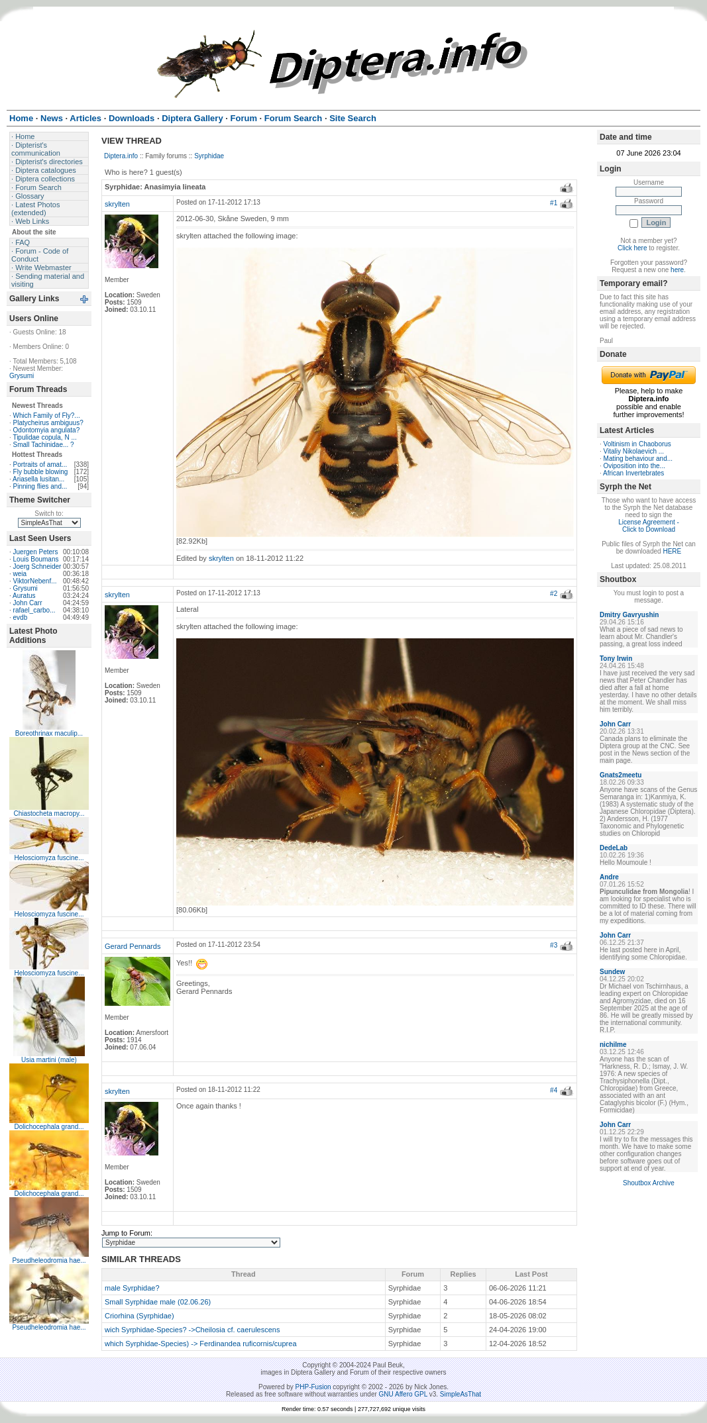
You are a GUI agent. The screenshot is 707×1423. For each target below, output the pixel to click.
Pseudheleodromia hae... (48, 1260)
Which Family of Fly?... (46, 415)
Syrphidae (209, 156)
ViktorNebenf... (35, 581)
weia (20, 573)
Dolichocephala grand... (48, 1126)
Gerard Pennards (132, 946)
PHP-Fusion (313, 1387)
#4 (553, 1090)
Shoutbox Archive (649, 1183)
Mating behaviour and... (638, 458)
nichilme (613, 1044)
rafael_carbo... (34, 610)
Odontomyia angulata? (46, 430)
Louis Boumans (36, 559)
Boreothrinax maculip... (49, 733)
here (677, 269)
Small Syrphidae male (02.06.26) (158, 1302)
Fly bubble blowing (40, 471)
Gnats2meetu (620, 775)
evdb (20, 617)
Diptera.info (121, 156)
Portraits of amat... (40, 464)
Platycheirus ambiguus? (48, 422)
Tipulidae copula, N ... (44, 437)
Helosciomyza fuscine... (48, 857)
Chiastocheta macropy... (48, 813)
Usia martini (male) (49, 1059)
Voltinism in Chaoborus (637, 444)
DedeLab (613, 848)
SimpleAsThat (460, 1394)
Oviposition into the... (634, 465)
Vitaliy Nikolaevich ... (634, 451)
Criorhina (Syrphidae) (139, 1316)
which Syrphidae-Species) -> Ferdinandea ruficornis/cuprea (201, 1344)
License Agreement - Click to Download (648, 525)
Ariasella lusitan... (38, 479)
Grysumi (21, 375)
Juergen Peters (35, 552)
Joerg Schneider (37, 566)
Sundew (612, 971)
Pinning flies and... (40, 486)
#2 (553, 593)
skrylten (117, 204)
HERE (672, 551)
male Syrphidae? (132, 1288)
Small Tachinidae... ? (43, 444)
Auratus (24, 595)
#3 (553, 945)
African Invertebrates (633, 473)
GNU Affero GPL (403, 1394)
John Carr (27, 603)
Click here (632, 248)
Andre (609, 877)
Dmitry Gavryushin (629, 614)
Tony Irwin (616, 658)
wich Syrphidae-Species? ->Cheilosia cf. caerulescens (192, 1330)
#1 (553, 203)
